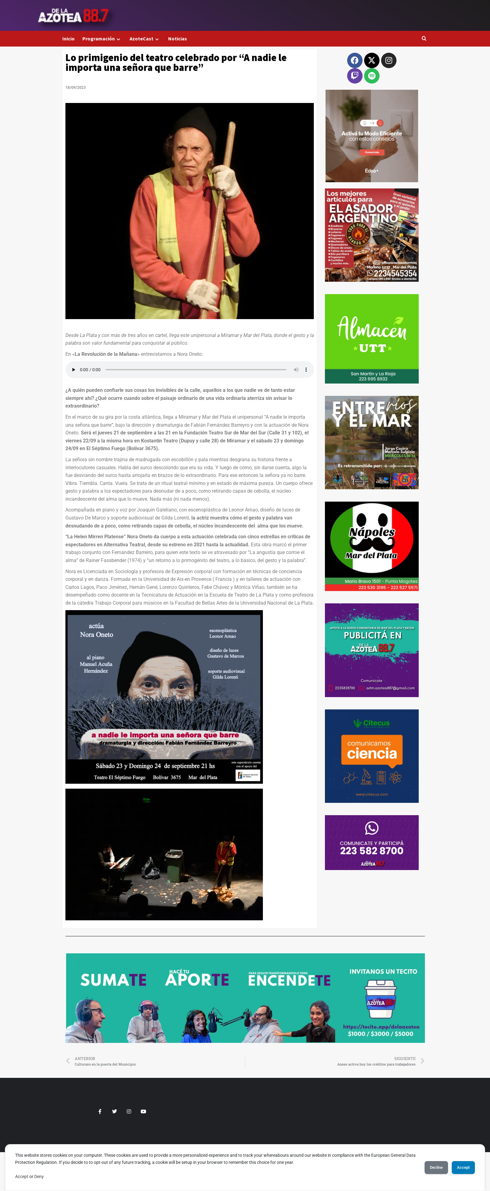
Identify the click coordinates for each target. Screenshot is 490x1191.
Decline (428, 1167)
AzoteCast (145, 38)
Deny (39, 1176)
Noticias (177, 38)
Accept (21, 1176)
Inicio (68, 38)
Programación (102, 38)
